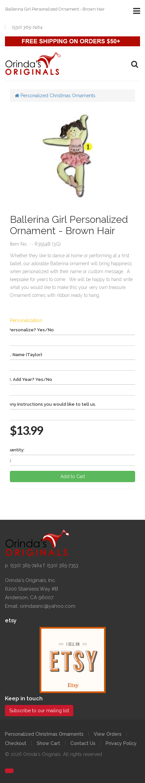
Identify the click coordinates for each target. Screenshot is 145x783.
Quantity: (14, 449)
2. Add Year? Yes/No (30, 379)
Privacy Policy (121, 743)
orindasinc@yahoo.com (47, 606)
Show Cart (48, 743)
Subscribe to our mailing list (39, 710)
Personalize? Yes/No (31, 329)
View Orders (108, 734)
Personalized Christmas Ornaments (55, 95)
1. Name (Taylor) (25, 354)
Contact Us (82, 743)
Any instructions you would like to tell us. (52, 404)
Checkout (15, 743)
